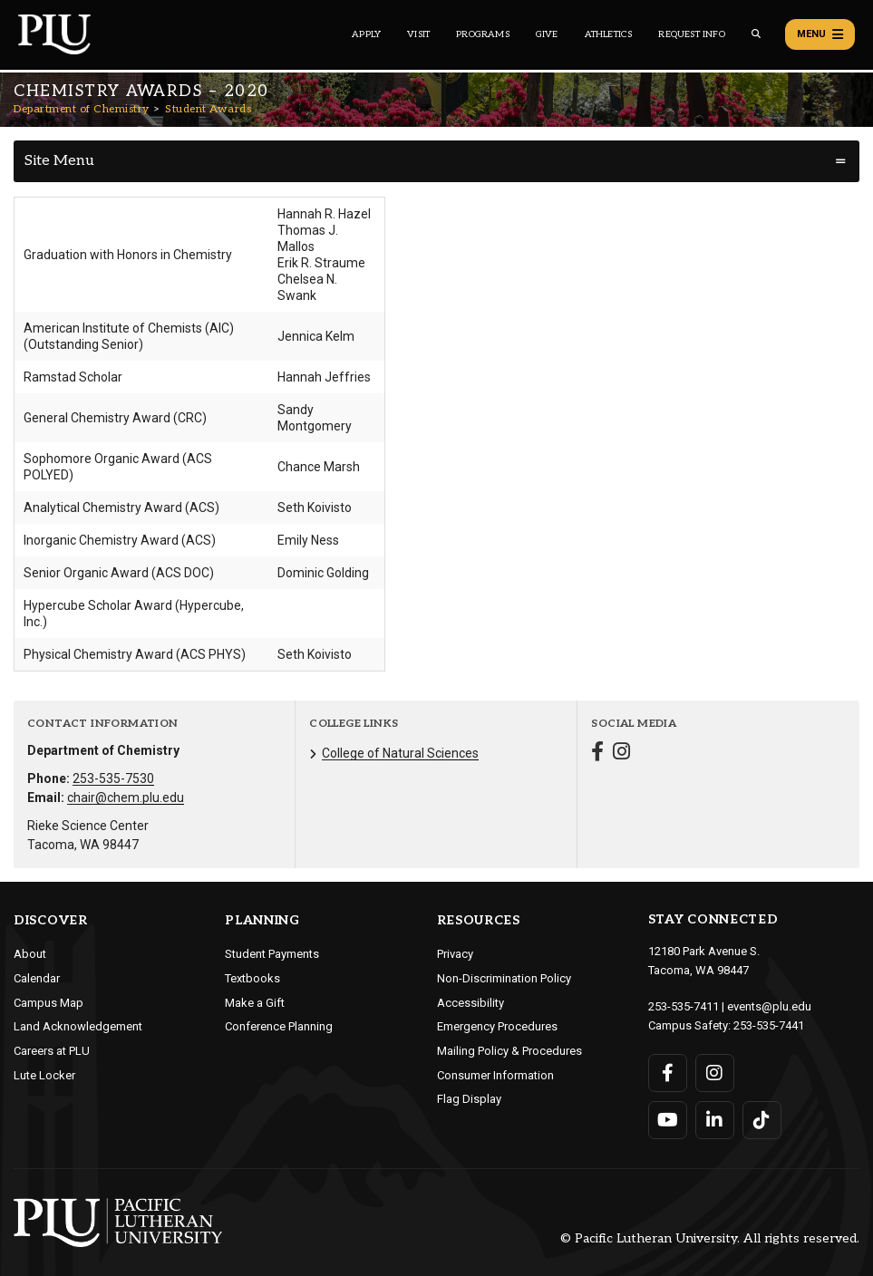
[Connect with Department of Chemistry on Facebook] (597, 753)
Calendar (37, 978)
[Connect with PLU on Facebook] (667, 1073)
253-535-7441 (768, 1025)
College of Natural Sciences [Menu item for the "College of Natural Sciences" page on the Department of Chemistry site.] (400, 753)
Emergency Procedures (497, 1026)
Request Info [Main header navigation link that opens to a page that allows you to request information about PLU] (691, 34)
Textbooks (252, 978)
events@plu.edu (769, 1006)
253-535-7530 (113, 778)
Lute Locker (44, 1075)
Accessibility (470, 1003)
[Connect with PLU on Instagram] (714, 1073)
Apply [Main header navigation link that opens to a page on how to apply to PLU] (366, 34)
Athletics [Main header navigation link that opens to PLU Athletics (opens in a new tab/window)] (609, 34)
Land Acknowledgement (78, 1026)
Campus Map (48, 1003)
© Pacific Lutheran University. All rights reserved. (709, 1238)
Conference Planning (279, 1026)
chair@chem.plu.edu (125, 797)
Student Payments (272, 954)
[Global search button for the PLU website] (756, 34)
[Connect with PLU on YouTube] (667, 1120)
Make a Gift (255, 1003)
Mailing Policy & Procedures (509, 1051)
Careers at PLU (52, 1051)
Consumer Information (495, 1075)
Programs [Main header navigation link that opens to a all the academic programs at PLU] (482, 34)
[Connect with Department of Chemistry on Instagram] (621, 753)
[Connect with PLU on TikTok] (761, 1120)
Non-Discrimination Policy (504, 978)
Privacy (455, 954)
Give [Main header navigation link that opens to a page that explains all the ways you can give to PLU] (547, 34)
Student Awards (208, 109)
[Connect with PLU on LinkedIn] (714, 1120)
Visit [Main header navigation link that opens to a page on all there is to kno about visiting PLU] (418, 34)
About (30, 954)
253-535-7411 (683, 1006)
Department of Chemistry (82, 109)
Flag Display (469, 1099)
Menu (820, 34)
